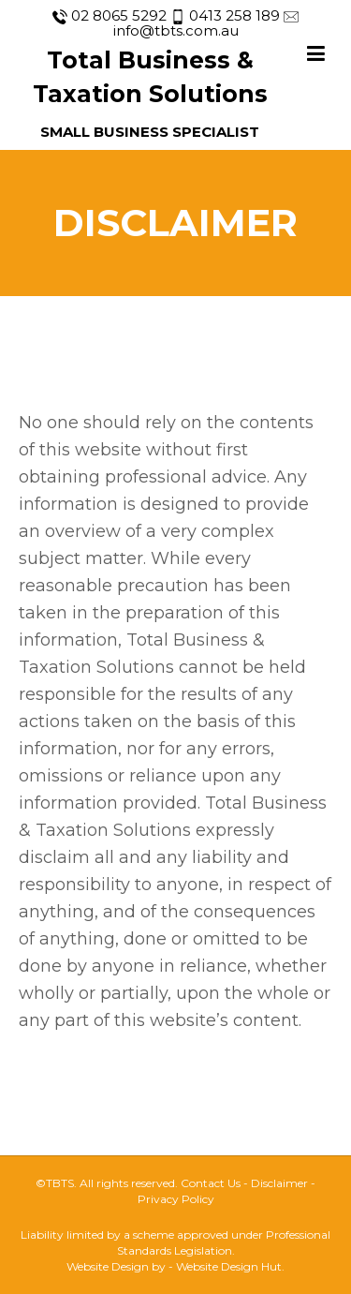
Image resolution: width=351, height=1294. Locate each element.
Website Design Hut (229, 1266)
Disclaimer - (283, 1183)
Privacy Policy (176, 1199)
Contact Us (211, 1183)
